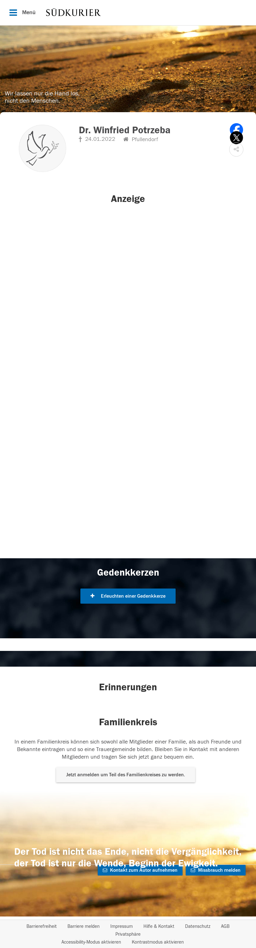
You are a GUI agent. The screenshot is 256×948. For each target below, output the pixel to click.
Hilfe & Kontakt (158, 926)
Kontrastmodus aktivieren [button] (158, 942)
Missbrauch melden (216, 870)
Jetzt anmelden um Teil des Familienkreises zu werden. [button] (125, 775)
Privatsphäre (128, 934)
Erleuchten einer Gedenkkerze (128, 596)
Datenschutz (197, 926)
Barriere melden (83, 926)
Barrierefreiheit (41, 926)
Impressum (121, 926)
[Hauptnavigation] (128, 12)
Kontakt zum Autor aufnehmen (140, 870)
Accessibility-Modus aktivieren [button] (91, 942)
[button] (236, 149)
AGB (225, 926)
